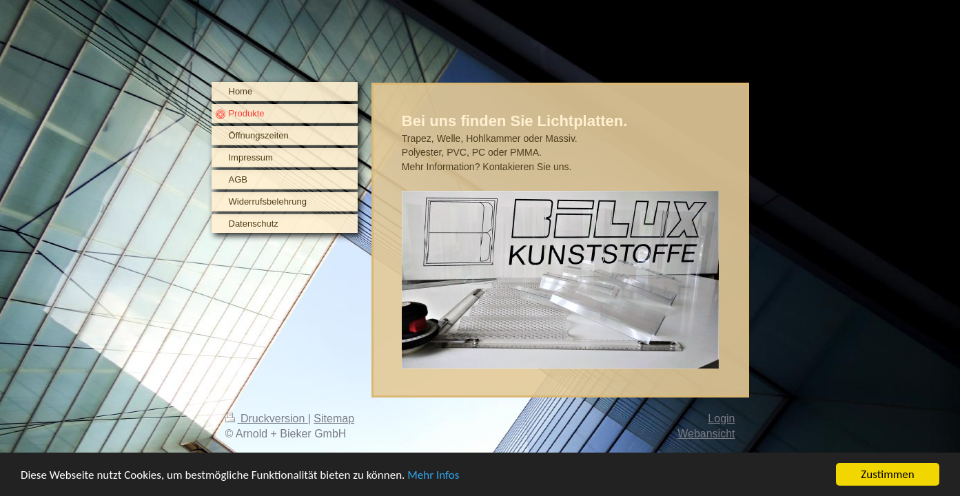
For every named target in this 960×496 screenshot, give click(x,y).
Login (721, 418)
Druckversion (266, 418)
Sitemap (334, 418)
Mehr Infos (433, 475)
